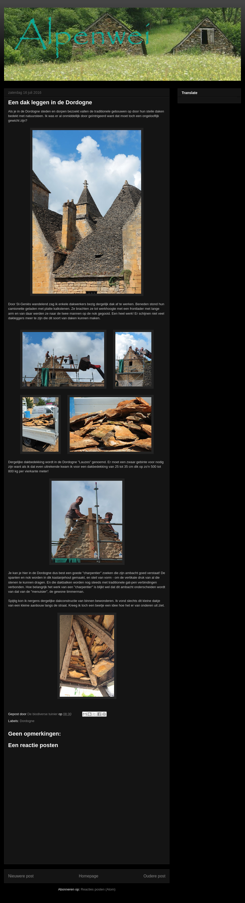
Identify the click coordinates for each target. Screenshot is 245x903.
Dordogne (27, 721)
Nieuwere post (21, 876)
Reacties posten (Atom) (98, 889)
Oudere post (154, 876)
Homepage (88, 876)
